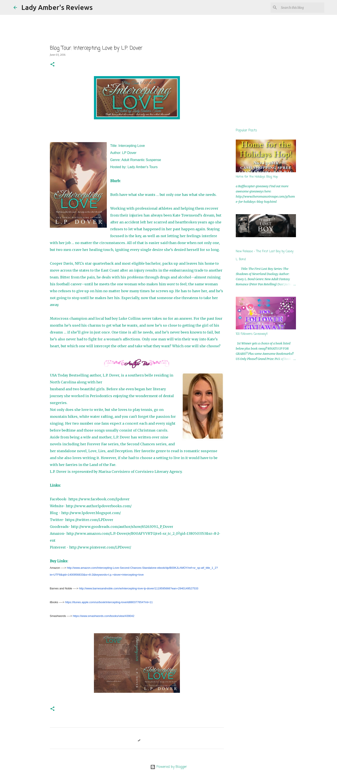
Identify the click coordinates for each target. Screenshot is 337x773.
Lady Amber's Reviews (57, 7)
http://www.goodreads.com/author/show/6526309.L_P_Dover (122, 526)
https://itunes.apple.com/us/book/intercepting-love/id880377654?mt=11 (109, 602)
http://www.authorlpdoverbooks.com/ (99, 506)
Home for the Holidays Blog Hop (257, 177)
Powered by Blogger (168, 767)
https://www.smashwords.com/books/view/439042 (103, 616)
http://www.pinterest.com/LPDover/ (100, 547)
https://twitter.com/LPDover (89, 520)
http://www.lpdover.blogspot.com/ (91, 513)
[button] (52, 65)
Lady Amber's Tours (142, 167)
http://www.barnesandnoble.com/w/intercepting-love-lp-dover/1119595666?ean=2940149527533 (138, 588)
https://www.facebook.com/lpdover (99, 499)
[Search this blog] (301, 7)
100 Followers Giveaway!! (252, 334)
